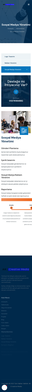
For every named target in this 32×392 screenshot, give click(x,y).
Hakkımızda (5, 305)
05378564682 (16, 100)
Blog (2, 320)
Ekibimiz (3, 311)
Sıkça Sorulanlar (6, 308)
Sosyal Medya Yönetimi (16, 69)
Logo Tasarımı (10, 57)
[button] (4, 387)
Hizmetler (4, 314)
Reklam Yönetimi (10, 63)
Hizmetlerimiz (20, 28)
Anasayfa (10, 28)
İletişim (3, 329)
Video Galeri (5, 326)
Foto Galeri (5, 323)
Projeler (3, 317)
